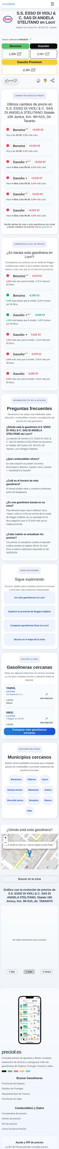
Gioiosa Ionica (14, 790)
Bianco (48, 800)
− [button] (5, 843)
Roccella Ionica (15, 800)
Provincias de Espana (13, 1083)
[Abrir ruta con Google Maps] (45, 80)
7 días (12, 971)
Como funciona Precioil (14, 1128)
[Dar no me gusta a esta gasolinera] (14, 81)
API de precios (9, 1123)
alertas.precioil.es (43, 227)
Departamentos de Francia (16, 1093)
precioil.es (11, 1052)
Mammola (33, 790)
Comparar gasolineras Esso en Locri (29, 625)
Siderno (32, 779)
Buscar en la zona (29, 879)
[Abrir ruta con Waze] (38, 80)
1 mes (29, 971)
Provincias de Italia (12, 1098)
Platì (29, 811)
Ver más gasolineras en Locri (29, 597)
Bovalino (34, 800)
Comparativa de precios (14, 1113)
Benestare (16, 779)
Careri (45, 779)
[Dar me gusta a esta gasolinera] (7, 81)
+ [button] (5, 838)
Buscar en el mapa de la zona (29, 639)
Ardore (48, 790)
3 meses (47, 971)
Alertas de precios (11, 1118)
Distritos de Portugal (12, 1088)
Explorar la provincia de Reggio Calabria (29, 611)
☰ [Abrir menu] (52, 4)
